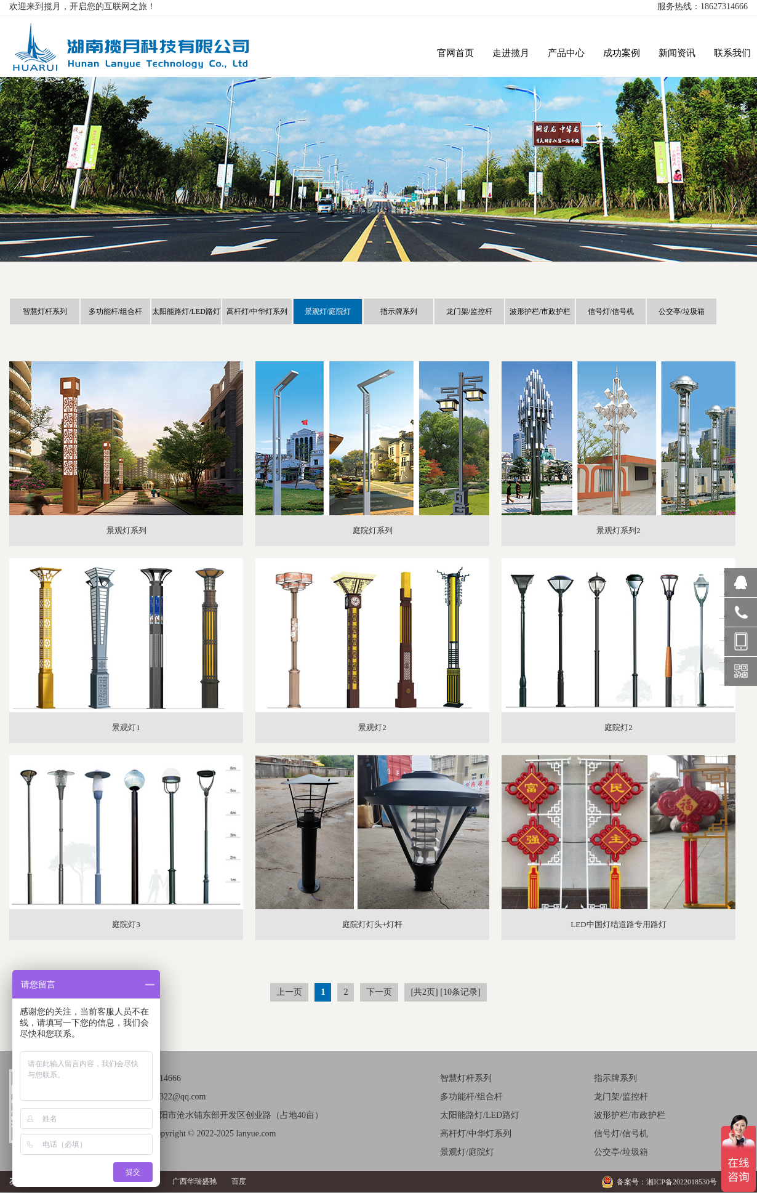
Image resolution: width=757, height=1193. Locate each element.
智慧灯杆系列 (45, 311)
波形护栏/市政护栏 (540, 311)
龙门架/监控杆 (469, 311)
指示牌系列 (398, 311)
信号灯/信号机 (611, 311)
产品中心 (566, 53)
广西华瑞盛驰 (194, 1181)
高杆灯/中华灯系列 (256, 311)
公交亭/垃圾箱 (682, 311)
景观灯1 (126, 727)
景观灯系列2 (618, 530)
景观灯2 (372, 727)
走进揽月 (510, 53)
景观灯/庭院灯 (328, 311)
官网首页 (455, 53)
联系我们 (732, 53)
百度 (238, 1181)
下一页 (379, 992)
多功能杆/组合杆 (115, 311)
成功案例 (621, 53)
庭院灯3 (126, 924)
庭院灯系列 (373, 530)
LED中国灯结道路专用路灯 (618, 924)
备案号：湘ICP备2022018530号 (667, 1182)
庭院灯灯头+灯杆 (372, 924)
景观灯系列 (126, 530)
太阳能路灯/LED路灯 (186, 311)
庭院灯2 (618, 727)
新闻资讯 (677, 53)
